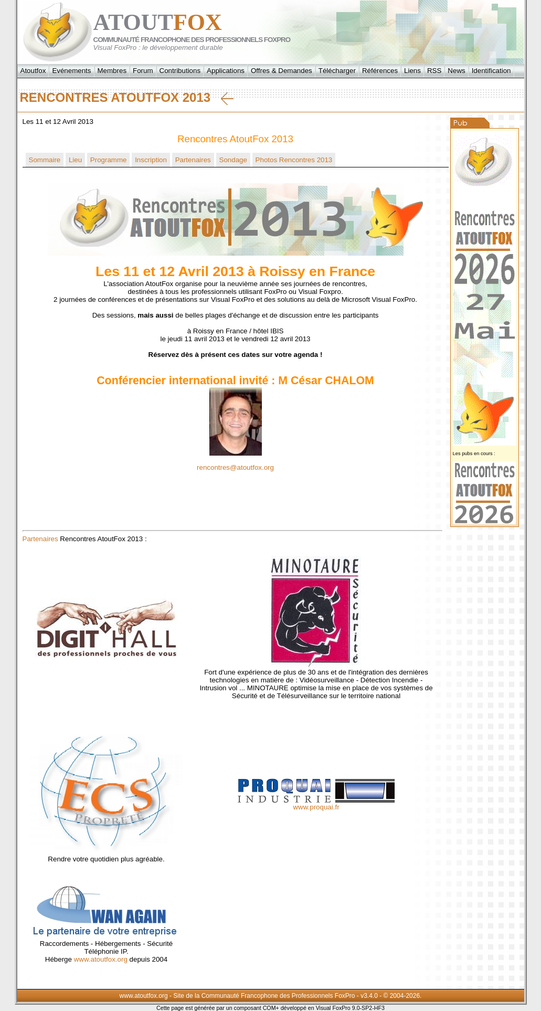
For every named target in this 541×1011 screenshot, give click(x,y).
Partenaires (193, 160)
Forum (143, 71)
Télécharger (337, 71)
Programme (108, 160)
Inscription (151, 160)
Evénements (71, 71)
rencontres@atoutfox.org (235, 467)
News (456, 71)
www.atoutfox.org (101, 959)
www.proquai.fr (316, 807)
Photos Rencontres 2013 (294, 160)
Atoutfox (33, 71)
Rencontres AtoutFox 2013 (127, 97)
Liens (412, 71)
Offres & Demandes (281, 71)
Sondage (233, 160)
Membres (112, 71)
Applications (226, 71)
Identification (491, 71)
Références (380, 71)
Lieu (75, 160)
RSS (434, 71)
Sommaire (45, 160)
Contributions (180, 71)
